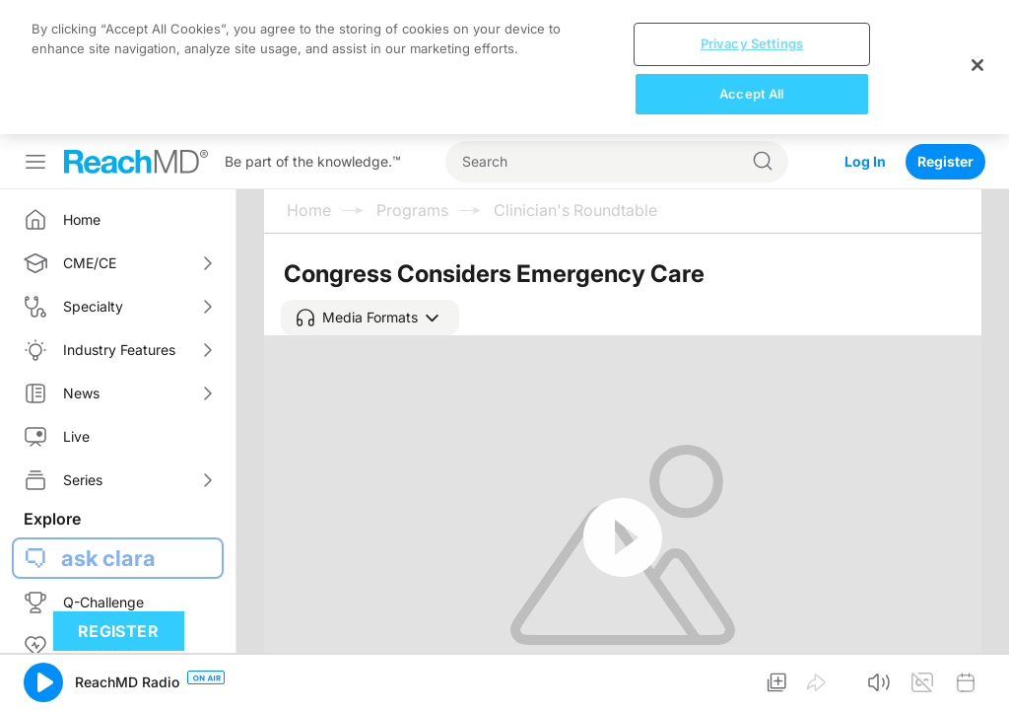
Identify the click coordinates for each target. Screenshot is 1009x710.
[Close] (977, 65)
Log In (865, 161)
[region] (504, 67)
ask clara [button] (108, 558)
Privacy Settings (752, 43)
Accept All (751, 94)
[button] (370, 317)
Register (945, 161)
